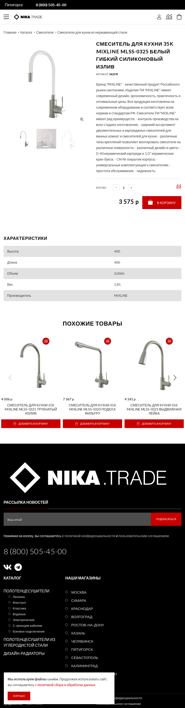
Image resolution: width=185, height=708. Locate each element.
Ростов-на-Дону (87, 625)
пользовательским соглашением (144, 536)
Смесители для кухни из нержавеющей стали (92, 32)
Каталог (26, 32)
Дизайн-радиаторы (24, 653)
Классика (19, 608)
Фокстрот (19, 602)
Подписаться (166, 519)
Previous (10, 378)
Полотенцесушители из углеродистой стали (29, 642)
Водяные (19, 614)
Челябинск (82, 641)
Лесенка (19, 597)
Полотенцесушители (26, 591)
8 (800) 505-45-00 (35, 551)
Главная (10, 32)
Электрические (24, 620)
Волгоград (81, 617)
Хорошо (19, 695)
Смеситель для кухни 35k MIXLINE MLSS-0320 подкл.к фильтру (92, 409)
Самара (78, 600)
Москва (78, 592)
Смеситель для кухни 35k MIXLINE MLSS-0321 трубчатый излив (31, 409)
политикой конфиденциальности (90, 536)
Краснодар (82, 608)
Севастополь (84, 657)
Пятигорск (14, 4)
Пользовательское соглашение (118, 704)
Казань (78, 633)
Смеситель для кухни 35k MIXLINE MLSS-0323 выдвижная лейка (154, 409)
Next (175, 378)
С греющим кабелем (27, 625)
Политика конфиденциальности (119, 698)
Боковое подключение (29, 631)
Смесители (45, 32)
